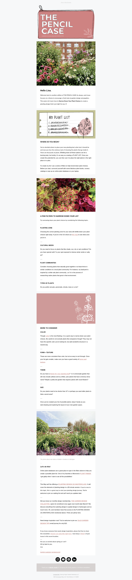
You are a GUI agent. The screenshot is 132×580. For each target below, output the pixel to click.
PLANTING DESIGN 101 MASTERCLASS (72, 484)
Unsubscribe (56, 574)
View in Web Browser (66, 2)
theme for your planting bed (60, 374)
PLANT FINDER (85, 473)
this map (75, 234)
